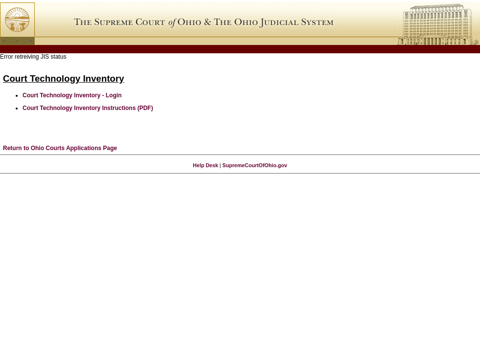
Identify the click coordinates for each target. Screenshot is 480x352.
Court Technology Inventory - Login (72, 95)
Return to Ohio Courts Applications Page (60, 148)
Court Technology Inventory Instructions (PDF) (88, 108)
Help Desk (205, 165)
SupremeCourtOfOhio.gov (254, 165)
